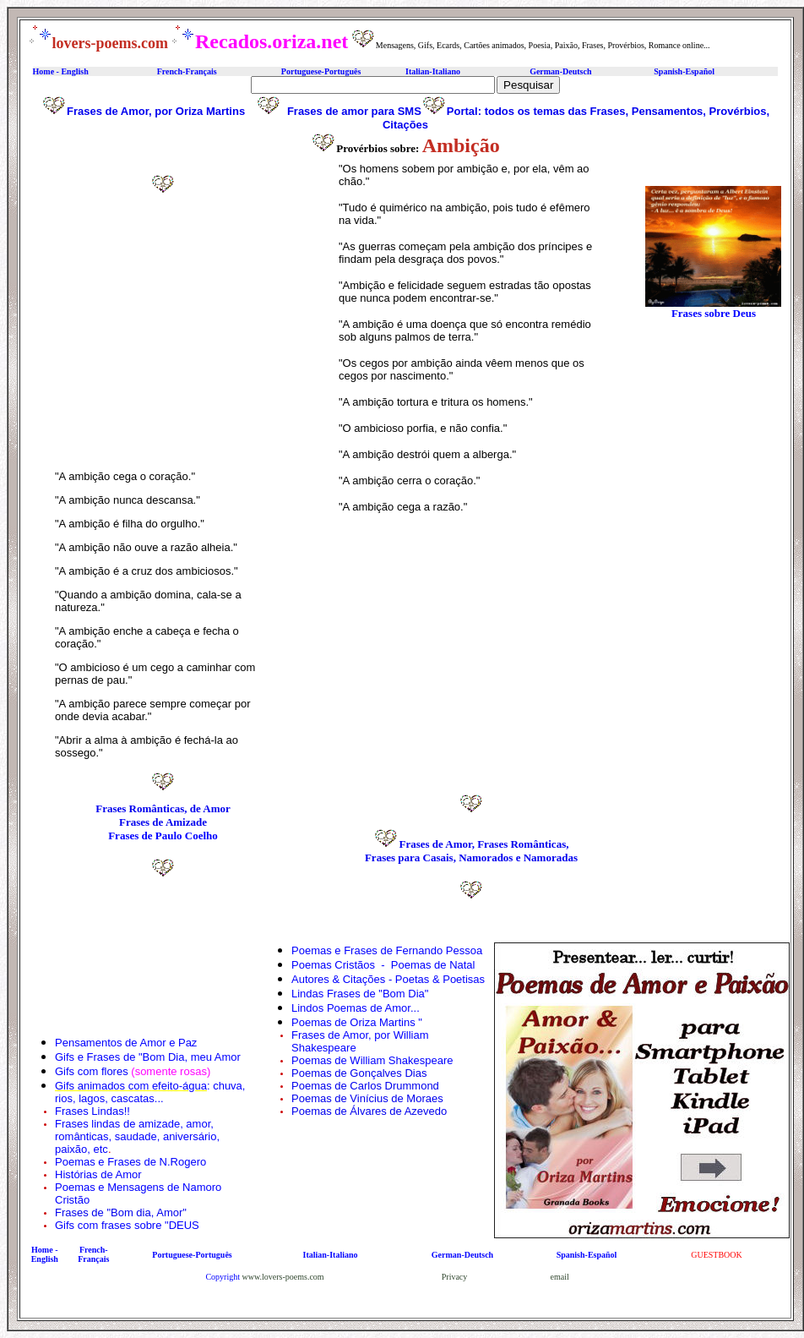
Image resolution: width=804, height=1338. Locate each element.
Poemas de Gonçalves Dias (358, 1073)
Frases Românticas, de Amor (163, 808)
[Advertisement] (163, 340)
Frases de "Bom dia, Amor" (121, 1212)
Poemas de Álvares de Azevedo (369, 1111)
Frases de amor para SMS (354, 111)
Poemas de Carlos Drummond (365, 1085)
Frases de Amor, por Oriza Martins (156, 111)
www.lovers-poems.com (283, 1276)
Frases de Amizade (163, 822)
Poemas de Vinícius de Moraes (367, 1098)
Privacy (455, 1276)
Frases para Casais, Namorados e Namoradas (471, 857)
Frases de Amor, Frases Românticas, (483, 844)
